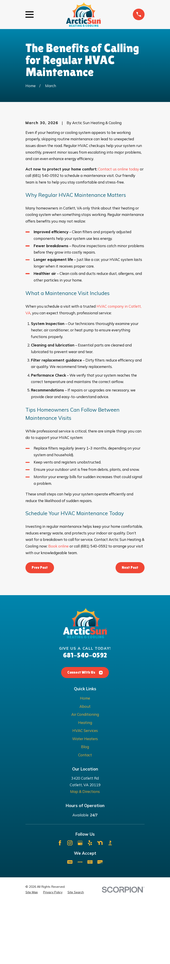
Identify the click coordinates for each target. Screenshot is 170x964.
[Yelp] (90, 905)
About (85, 768)
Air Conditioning (85, 776)
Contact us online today (118, 231)
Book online (58, 608)
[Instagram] (69, 905)
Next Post (130, 630)
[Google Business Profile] (80, 905)
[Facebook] (59, 905)
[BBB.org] (110, 905)
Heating (85, 784)
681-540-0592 (85, 717)
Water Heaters (85, 800)
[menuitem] (31, 954)
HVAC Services (85, 792)
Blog (85, 809)
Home (85, 760)
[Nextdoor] (99, 905)
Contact (85, 817)
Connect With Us (84, 735)
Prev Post (40, 630)
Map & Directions (85, 853)
